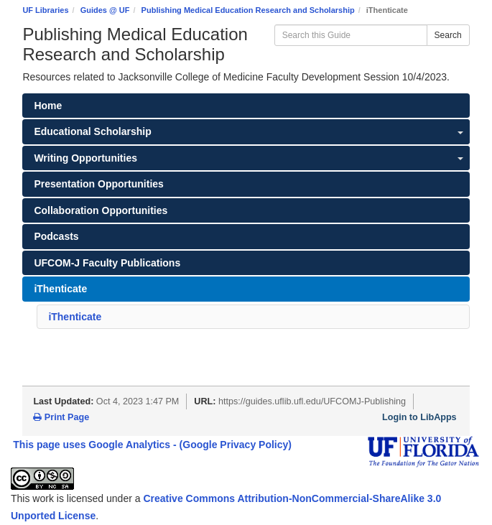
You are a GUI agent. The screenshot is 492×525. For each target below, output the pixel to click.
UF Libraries (45, 10)
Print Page (61, 417)
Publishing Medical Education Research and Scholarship (248, 10)
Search (448, 35)
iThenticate (74, 316)
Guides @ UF (105, 10)
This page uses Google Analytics (91, 444)
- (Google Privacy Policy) (232, 444)
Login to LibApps (419, 417)
